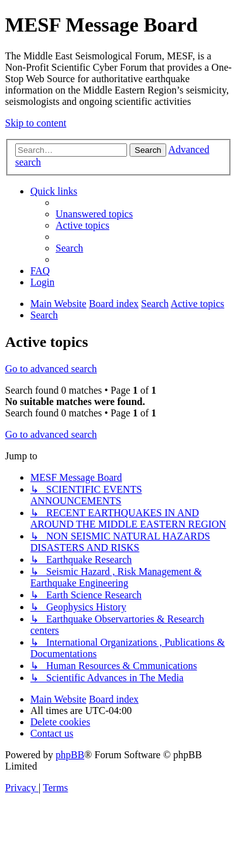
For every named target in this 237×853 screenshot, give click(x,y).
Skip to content (35, 123)
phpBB (70, 754)
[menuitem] (94, 214)
